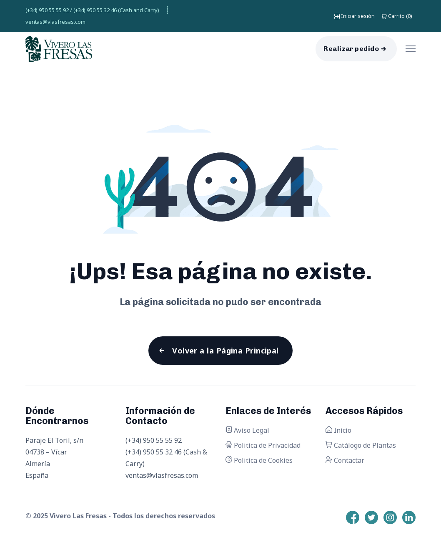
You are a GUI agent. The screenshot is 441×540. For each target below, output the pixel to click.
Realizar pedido (351, 49)
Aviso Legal (247, 430)
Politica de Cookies (259, 460)
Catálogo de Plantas (361, 445)
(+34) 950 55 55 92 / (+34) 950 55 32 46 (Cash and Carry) (92, 10)
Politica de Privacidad (263, 445)
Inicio (338, 430)
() (396, 16)
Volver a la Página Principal (225, 351)
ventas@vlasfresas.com (55, 21)
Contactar (345, 460)
